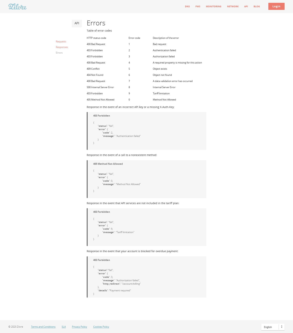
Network (233, 6)
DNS (187, 6)
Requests (61, 41)
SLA (64, 327)
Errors (59, 52)
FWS (197, 6)
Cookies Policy (101, 327)
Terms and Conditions (43, 327)
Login (276, 6)
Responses (62, 47)
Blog (257, 6)
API (246, 6)
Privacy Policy (79, 327)
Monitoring (213, 6)
